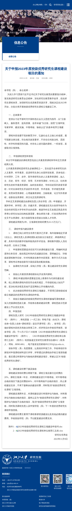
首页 (6, 32)
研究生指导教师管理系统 (47, 506)
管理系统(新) (58, 5)
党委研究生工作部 (45, 496)
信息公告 (13, 32)
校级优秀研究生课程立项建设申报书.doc (43, 426)
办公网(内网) (38, 5)
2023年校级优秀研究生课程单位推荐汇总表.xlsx (40, 431)
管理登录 (28, 468)
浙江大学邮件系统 (8, 506)
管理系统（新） (7, 499)
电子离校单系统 (44, 503)
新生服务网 (6, 496)
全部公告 (22, 32)
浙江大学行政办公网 (9, 503)
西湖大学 (42, 499)
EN (46, 5)
